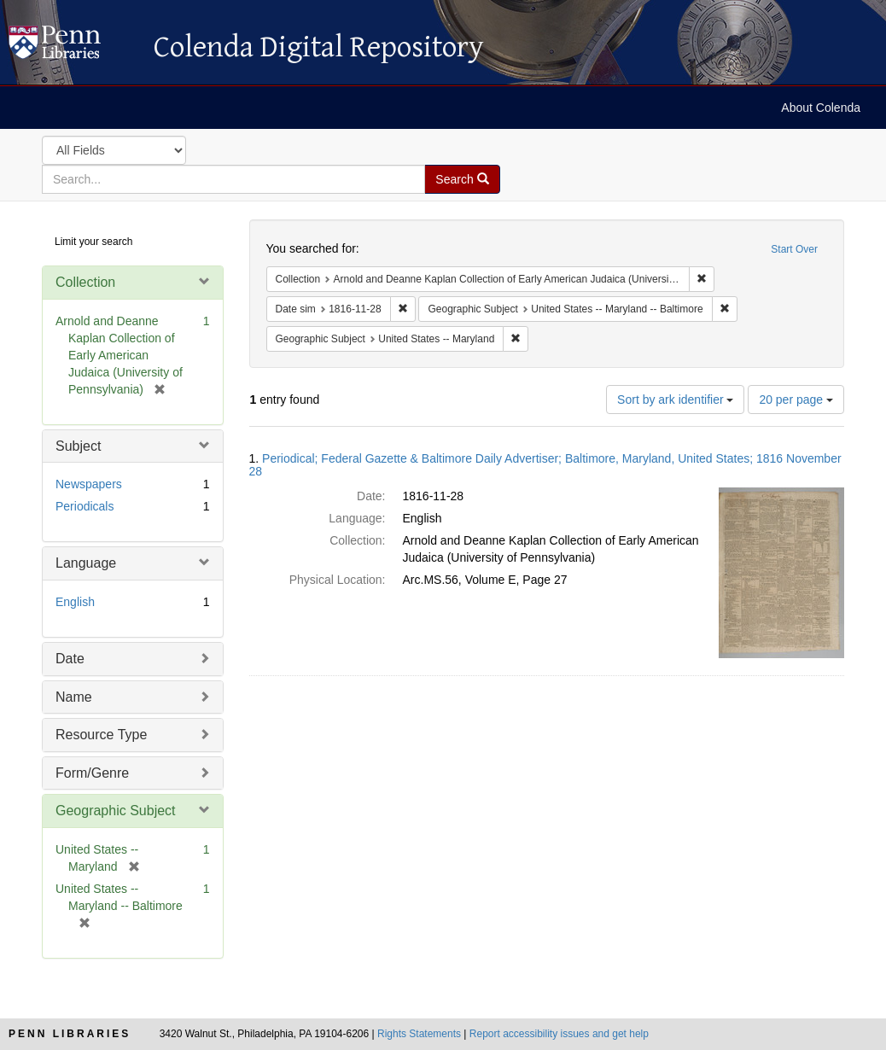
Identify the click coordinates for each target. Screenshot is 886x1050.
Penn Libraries (70, 1034)
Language (85, 563)
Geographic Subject (115, 810)
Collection (85, 282)
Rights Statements (419, 1034)
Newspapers (88, 484)
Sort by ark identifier (675, 399)
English (75, 602)
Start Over (794, 249)
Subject (78, 446)
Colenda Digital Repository (73, 47)
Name (73, 697)
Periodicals (84, 506)
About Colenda (820, 107)
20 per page (796, 399)
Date (70, 658)
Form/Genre (92, 773)
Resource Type (101, 734)
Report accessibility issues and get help (559, 1034)
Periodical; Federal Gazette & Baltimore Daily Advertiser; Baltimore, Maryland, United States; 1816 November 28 (545, 465)
